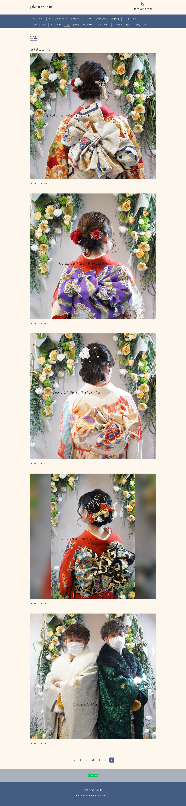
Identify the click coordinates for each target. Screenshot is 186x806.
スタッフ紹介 (130, 19)
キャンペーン (103, 25)
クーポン (75, 19)
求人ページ (88, 25)
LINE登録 (118, 25)
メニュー (87, 19)
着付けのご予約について (137, 25)
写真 (67, 25)
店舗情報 (115, 19)
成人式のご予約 (39, 25)
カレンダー (56, 25)
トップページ (38, 19)
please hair (41, 6)
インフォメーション (58, 19)
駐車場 (76, 25)
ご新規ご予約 (101, 19)
